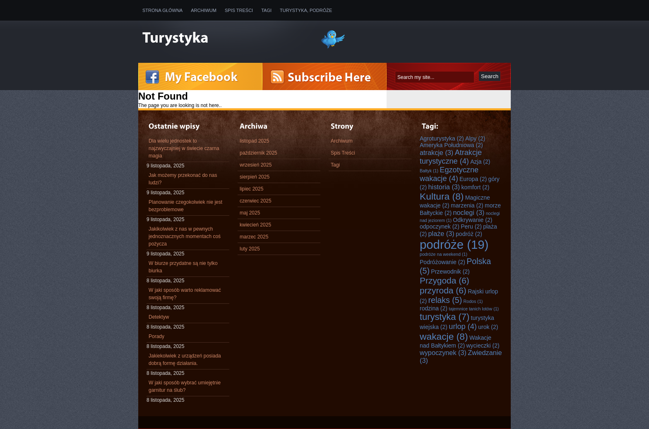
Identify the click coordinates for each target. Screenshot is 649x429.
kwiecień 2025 (255, 225)
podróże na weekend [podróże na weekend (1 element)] (443, 254)
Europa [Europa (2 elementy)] (473, 179)
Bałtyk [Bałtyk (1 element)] (429, 170)
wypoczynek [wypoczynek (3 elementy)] (443, 352)
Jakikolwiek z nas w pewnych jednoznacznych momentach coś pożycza (185, 236)
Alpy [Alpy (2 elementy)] (475, 138)
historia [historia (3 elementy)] (444, 187)
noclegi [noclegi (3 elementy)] (468, 212)
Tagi (266, 10)
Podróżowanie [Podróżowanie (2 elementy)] (442, 262)
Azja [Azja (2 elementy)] (480, 161)
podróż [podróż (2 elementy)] (469, 234)
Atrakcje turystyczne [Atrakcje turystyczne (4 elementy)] (451, 156)
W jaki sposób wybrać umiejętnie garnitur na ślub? (185, 386)
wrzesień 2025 (256, 165)
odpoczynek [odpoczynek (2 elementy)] (439, 226)
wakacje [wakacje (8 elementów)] (444, 336)
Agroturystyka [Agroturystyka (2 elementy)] (442, 138)
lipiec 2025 (251, 189)
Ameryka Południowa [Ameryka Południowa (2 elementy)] (451, 145)
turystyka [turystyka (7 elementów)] (444, 317)
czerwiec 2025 (256, 201)
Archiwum (203, 10)
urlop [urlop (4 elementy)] (463, 326)
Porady (156, 336)
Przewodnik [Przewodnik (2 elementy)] (450, 271)
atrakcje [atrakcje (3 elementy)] (436, 152)
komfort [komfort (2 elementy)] (476, 187)
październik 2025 (258, 153)
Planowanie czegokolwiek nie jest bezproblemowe (185, 205)
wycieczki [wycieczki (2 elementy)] (482, 345)
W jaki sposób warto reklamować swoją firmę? (185, 293)
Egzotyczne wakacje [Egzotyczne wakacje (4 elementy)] (449, 174)
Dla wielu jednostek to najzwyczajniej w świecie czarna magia (184, 148)
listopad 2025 (254, 141)
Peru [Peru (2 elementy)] (471, 226)
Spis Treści (239, 10)
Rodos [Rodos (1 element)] (473, 301)
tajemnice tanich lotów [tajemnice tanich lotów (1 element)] (474, 308)
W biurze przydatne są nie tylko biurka (183, 267)
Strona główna (162, 10)
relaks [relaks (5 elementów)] (445, 300)
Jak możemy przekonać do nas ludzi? (183, 179)
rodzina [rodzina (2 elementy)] (433, 308)
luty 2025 (250, 249)
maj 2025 (250, 213)
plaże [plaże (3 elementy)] (441, 233)
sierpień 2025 (254, 177)
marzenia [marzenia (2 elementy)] (467, 205)
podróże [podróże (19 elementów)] (454, 244)
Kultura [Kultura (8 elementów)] (442, 196)
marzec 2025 (254, 237)
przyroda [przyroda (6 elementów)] (443, 290)
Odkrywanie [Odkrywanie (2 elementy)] (472, 220)
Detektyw (159, 317)
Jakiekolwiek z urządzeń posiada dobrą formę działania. (185, 359)
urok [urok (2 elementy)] (488, 327)
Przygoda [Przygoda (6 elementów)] (444, 280)
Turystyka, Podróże (306, 10)
